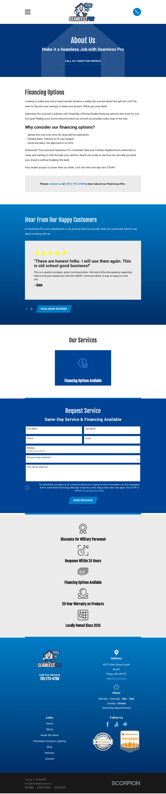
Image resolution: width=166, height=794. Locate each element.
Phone (30, 439)
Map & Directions (116, 679)
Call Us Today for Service (83, 61)
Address (31, 448)
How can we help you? (37, 467)
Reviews (49, 753)
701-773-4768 (49, 679)
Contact (49, 759)
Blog (49, 747)
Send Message (83, 500)
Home (49, 724)
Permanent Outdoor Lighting (49, 741)
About (49, 729)
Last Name (90, 429)
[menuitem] (29, 787)
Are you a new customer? (39, 458)
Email (88, 439)
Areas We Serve (50, 735)
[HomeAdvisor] (125, 725)
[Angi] (116, 725)
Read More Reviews (54, 309)
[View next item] (31, 309)
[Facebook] (107, 725)
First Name (32, 429)
